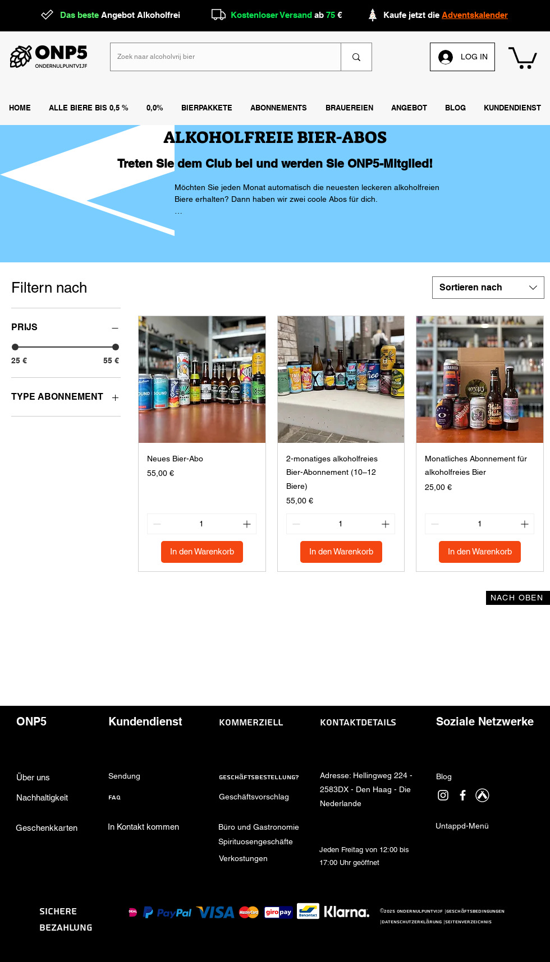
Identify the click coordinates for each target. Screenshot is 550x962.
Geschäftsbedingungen (475, 911)
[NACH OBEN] (518, 598)
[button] (349, 108)
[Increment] (248, 524)
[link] (522, 57)
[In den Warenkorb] (202, 552)
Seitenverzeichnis (468, 922)
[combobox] (488, 287)
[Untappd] (482, 795)
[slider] (15, 347)
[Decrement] (156, 524)
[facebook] (463, 795)
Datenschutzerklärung (412, 922)
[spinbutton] (202, 524)
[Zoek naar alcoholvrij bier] (217, 57)
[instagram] (443, 795)
